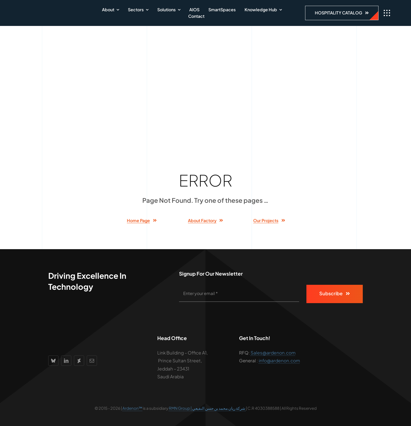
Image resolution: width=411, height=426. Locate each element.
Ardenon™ (132, 408)
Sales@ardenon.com (273, 353)
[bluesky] (53, 361)
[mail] (92, 361)
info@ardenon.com (279, 360)
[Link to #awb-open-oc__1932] (387, 13)
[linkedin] (66, 361)
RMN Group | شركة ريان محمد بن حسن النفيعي (207, 408)
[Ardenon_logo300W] (51, 9)
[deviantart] (79, 361)
